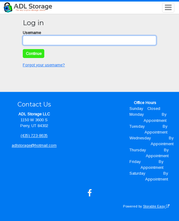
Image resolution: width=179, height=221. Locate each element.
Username (32, 32)
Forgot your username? (44, 65)
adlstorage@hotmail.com (34, 145)
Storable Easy (156, 206)
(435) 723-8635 (34, 135)
